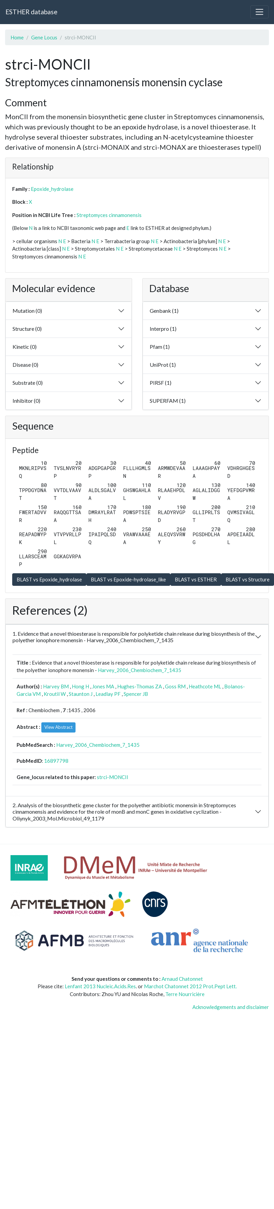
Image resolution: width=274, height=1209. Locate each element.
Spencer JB (136, 694)
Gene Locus (44, 37)
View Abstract (58, 727)
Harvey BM (56, 686)
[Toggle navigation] (259, 11)
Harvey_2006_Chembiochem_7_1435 (139, 670)
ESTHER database (31, 12)
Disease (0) (25, 364)
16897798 (56, 761)
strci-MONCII (112, 777)
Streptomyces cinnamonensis (109, 215)
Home (17, 37)
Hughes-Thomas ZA (139, 686)
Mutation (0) (27, 310)
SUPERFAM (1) (168, 400)
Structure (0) (27, 328)
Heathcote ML (205, 686)
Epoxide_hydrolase (52, 189)
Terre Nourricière (185, 994)
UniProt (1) (163, 364)
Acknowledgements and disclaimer (230, 1007)
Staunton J (80, 694)
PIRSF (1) (160, 382)
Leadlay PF (108, 694)
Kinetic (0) (25, 346)
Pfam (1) (160, 346)
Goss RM (175, 686)
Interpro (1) (163, 328)
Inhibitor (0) (26, 400)
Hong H (80, 686)
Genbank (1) (164, 310)
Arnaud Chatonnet (182, 979)
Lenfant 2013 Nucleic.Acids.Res (100, 986)
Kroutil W (55, 694)
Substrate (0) (28, 382)
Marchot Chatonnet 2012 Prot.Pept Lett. (190, 986)
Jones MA (103, 686)
